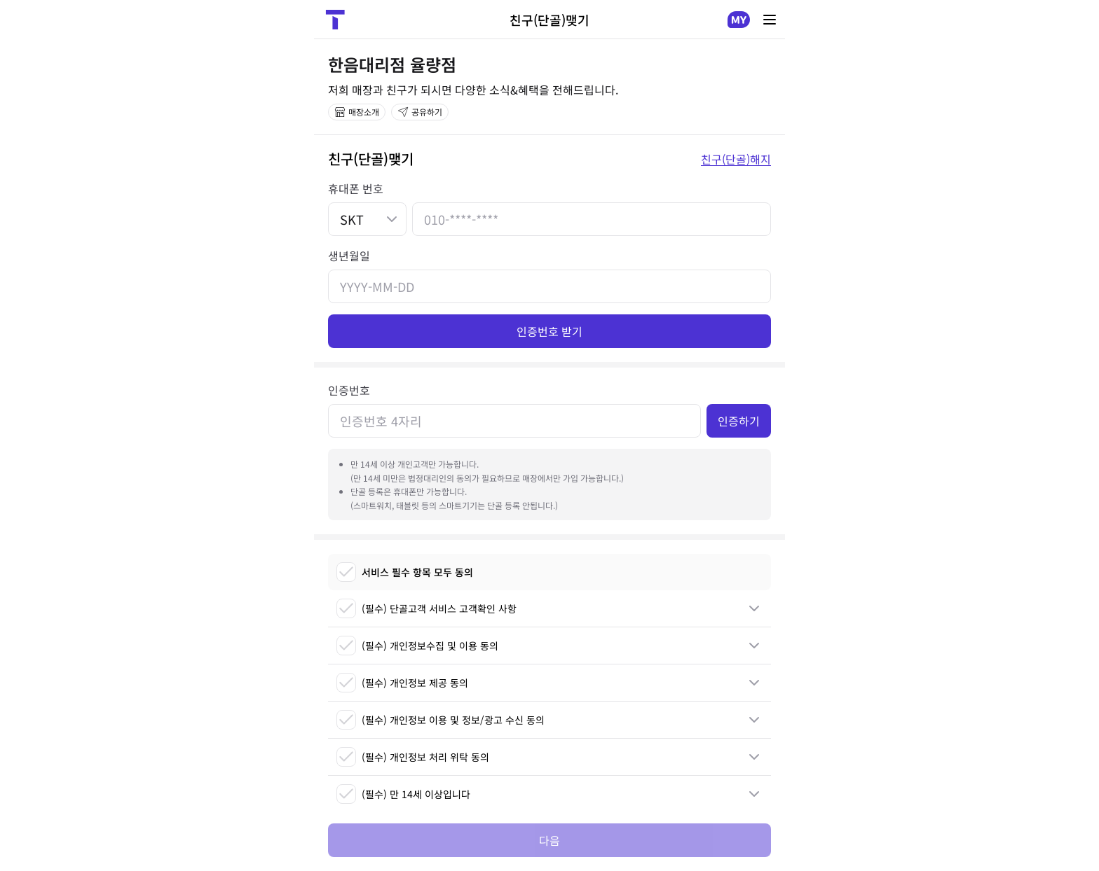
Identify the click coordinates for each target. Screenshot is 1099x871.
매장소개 (356, 112)
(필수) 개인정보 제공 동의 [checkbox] (402, 682)
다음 (549, 840)
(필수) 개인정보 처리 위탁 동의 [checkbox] (412, 757)
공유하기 (419, 112)
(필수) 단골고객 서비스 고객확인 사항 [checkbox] (426, 608)
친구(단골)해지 (736, 159)
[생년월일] (549, 286)
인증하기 (739, 420)
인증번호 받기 (549, 331)
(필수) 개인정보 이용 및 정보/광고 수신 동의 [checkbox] (440, 720)
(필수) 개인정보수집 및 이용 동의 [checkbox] (417, 645)
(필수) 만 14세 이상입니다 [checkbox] (403, 794)
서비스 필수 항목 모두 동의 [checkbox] (404, 572)
